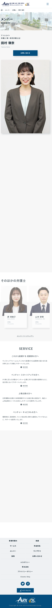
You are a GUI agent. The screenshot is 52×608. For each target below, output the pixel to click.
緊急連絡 (25, 567)
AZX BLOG (26, 590)
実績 (37, 541)
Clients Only (25, 577)
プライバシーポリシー (25, 571)
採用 (13, 556)
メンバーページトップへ (25, 336)
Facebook (28, 584)
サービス (13, 546)
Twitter (23, 584)
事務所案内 (13, 541)
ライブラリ (37, 551)
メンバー (13, 551)
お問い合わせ (25, 53)
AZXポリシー (25, 562)
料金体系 (37, 546)
